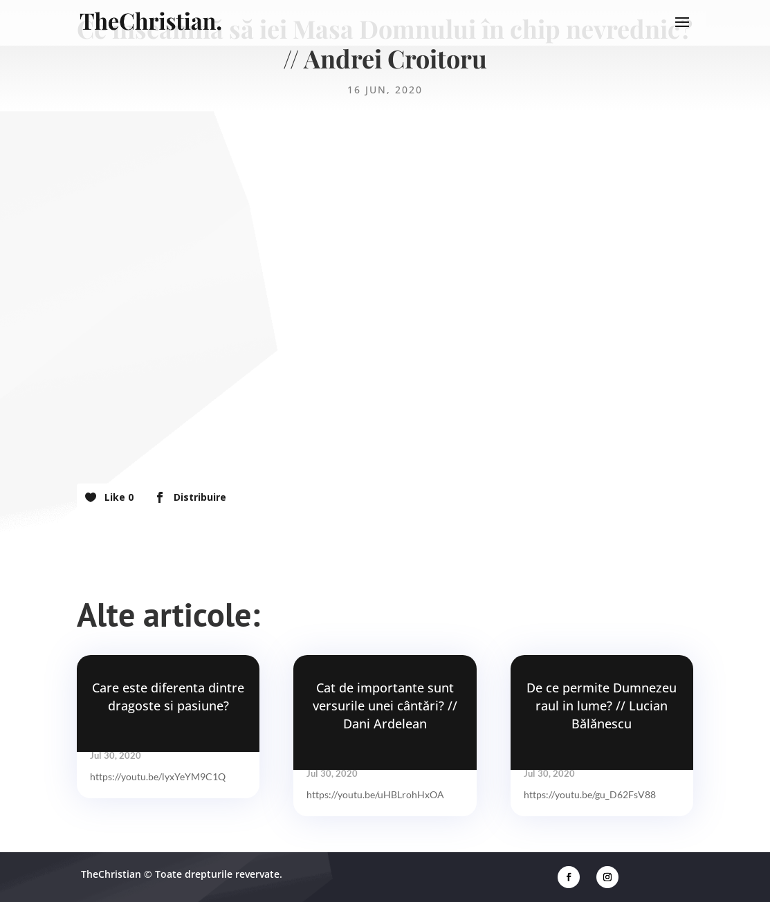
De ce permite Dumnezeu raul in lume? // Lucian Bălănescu (601, 705)
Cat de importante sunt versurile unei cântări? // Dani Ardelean (385, 705)
